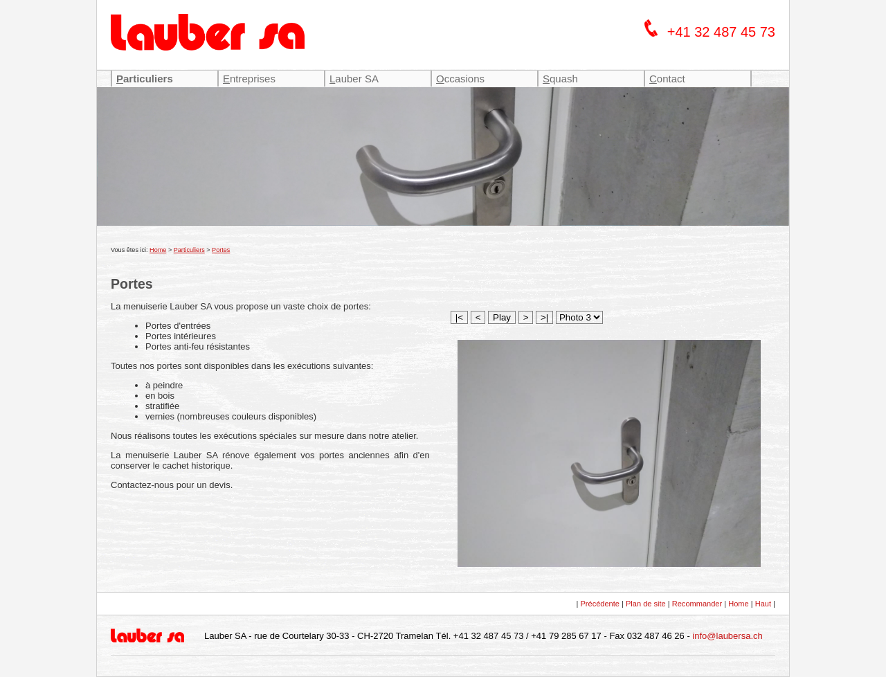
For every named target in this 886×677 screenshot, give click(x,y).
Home (158, 249)
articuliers (144, 78)
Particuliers (189, 249)
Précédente (600, 603)
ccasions (460, 78)
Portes (221, 249)
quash (560, 78)
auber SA (354, 78)
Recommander (697, 603)
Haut (763, 603)
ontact (667, 78)
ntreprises (249, 78)
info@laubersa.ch (727, 636)
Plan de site (646, 603)
